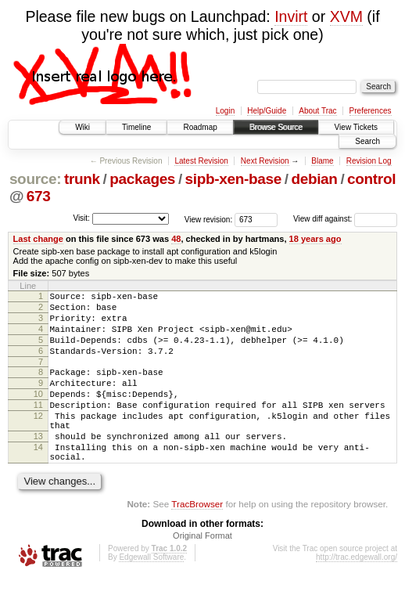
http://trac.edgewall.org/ (356, 592)
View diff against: (345, 219)
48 (176, 238)
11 (38, 426)
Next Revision (265, 161)
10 (38, 412)
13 (38, 464)
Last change (38, 238)
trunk (82, 179)
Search (367, 141)
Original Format (202, 570)
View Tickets (356, 127)
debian (314, 179)
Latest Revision (201, 161)
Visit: (81, 218)
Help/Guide (266, 110)
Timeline (136, 127)
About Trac (317, 110)
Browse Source (276, 127)
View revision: (209, 219)
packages (142, 179)
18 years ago (315, 238)
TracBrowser (197, 539)
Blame (322, 161)
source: (35, 179)
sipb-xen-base (233, 179)
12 (38, 439)
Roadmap (200, 127)
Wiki (82, 127)
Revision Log (369, 161)
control (371, 179)
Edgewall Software (151, 592)
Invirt (290, 16)
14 (38, 477)
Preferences (370, 110)
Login (225, 110)
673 (39, 196)
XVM (346, 16)
